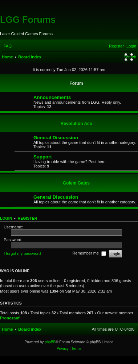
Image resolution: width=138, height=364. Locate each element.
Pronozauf (10, 318)
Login (6, 218)
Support (42, 157)
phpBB (50, 342)
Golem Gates (76, 183)
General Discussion (55, 137)
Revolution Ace (76, 123)
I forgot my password (22, 253)
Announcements (52, 97)
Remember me (89, 253)
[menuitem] (8, 46)
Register (27, 218)
